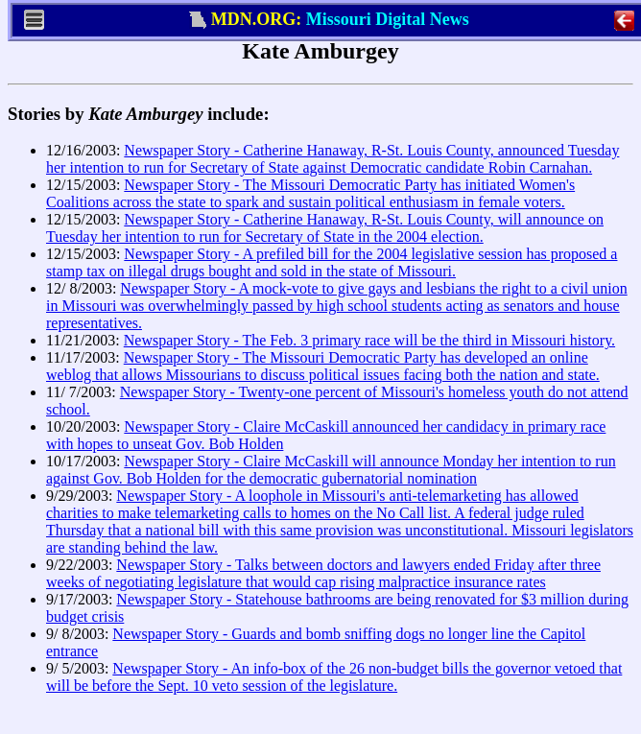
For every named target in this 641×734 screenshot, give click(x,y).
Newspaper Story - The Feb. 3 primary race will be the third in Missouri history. (369, 340)
